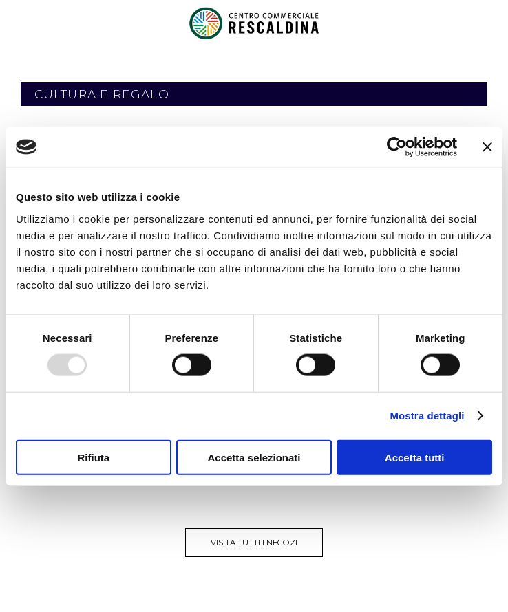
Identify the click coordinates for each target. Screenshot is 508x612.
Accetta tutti (415, 457)
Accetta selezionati (253, 457)
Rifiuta (93, 457)
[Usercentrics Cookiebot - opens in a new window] (397, 147)
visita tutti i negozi (254, 542)
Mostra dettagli (427, 416)
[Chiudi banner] (487, 147)
